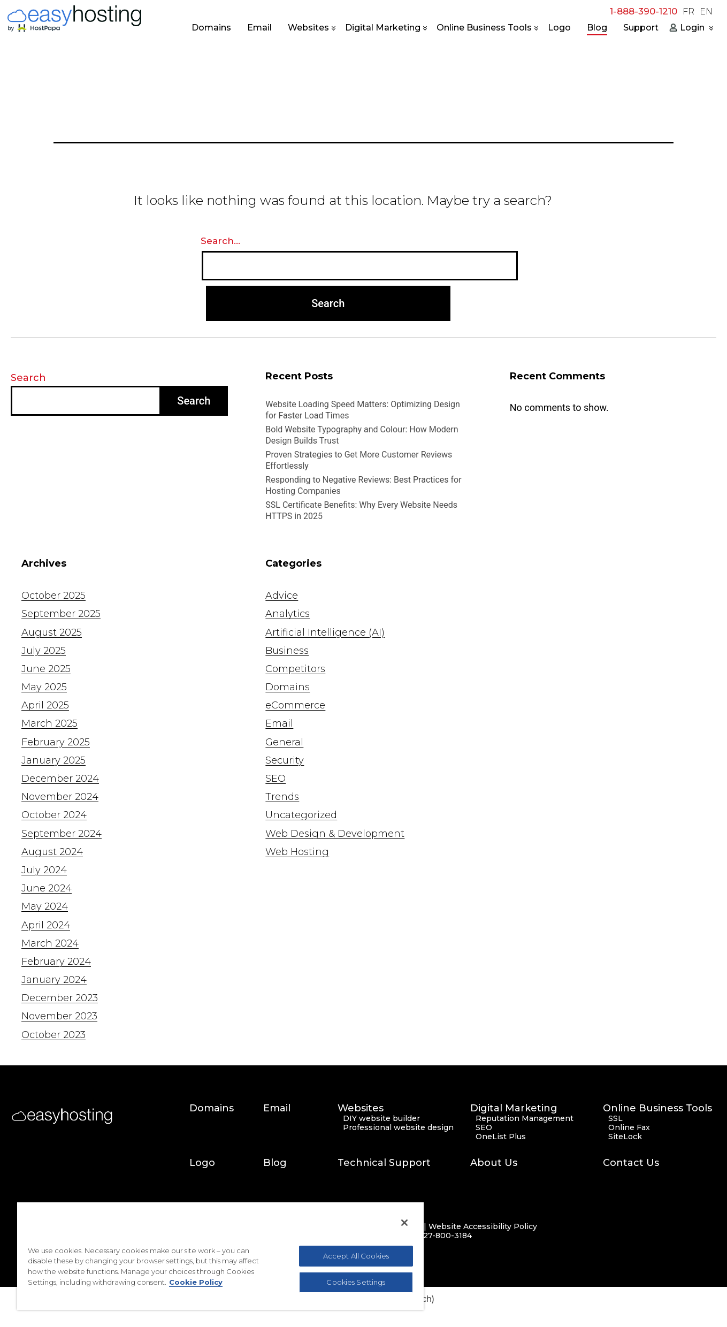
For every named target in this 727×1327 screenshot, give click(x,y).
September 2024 (61, 834)
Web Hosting (297, 852)
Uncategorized (301, 815)
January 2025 (53, 760)
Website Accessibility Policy (482, 1226)
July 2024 (44, 870)
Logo (559, 27)
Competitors (295, 669)
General (284, 742)
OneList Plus (501, 1136)
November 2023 (59, 1016)
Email (259, 27)
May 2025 (44, 687)
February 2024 (56, 961)
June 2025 (46, 669)
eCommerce (295, 705)
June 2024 (46, 888)
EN (706, 12)
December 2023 (59, 998)
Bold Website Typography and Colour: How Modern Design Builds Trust (361, 435)
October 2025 (53, 595)
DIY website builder (381, 1118)
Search (28, 378)
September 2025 (61, 614)
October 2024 (54, 815)
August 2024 (52, 852)
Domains (211, 27)
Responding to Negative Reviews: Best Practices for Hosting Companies (363, 485)
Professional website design (398, 1127)
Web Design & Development (334, 834)
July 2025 (43, 651)
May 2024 (44, 906)
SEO (275, 778)
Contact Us (631, 1163)
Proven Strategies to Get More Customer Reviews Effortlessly (358, 460)
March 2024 (50, 943)
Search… (220, 241)
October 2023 (53, 1035)
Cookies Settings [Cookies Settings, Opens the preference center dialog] (355, 1282)
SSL (615, 1118)
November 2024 (59, 797)
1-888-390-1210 (643, 11)
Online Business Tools (484, 27)
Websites (308, 27)
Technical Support (384, 1163)
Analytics (287, 614)
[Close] (404, 1222)
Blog (597, 27)
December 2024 (60, 778)
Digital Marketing (382, 27)
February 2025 (55, 742)
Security (284, 760)
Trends (282, 797)
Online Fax (629, 1127)
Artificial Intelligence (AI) (325, 632)
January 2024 (54, 980)
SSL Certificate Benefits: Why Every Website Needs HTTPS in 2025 (361, 510)
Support (641, 28)
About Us (493, 1163)
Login (692, 28)
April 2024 (45, 925)
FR (688, 12)
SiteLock (625, 1136)
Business (287, 651)
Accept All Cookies (356, 1256)
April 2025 (45, 705)
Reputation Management (524, 1118)
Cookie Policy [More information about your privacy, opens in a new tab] (196, 1282)
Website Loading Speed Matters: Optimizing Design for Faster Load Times (362, 410)
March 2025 (49, 723)
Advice (281, 595)
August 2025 (51, 632)
